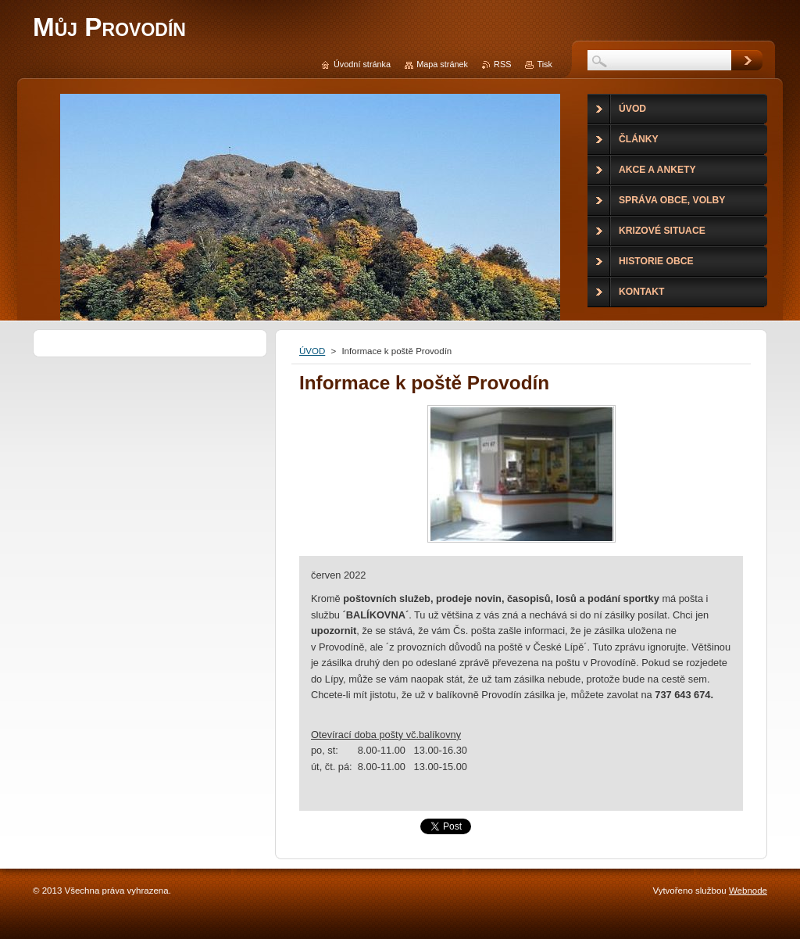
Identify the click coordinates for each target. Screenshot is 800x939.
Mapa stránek (442, 64)
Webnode (748, 890)
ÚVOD (312, 351)
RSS (502, 64)
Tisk (544, 64)
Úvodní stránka (362, 64)
